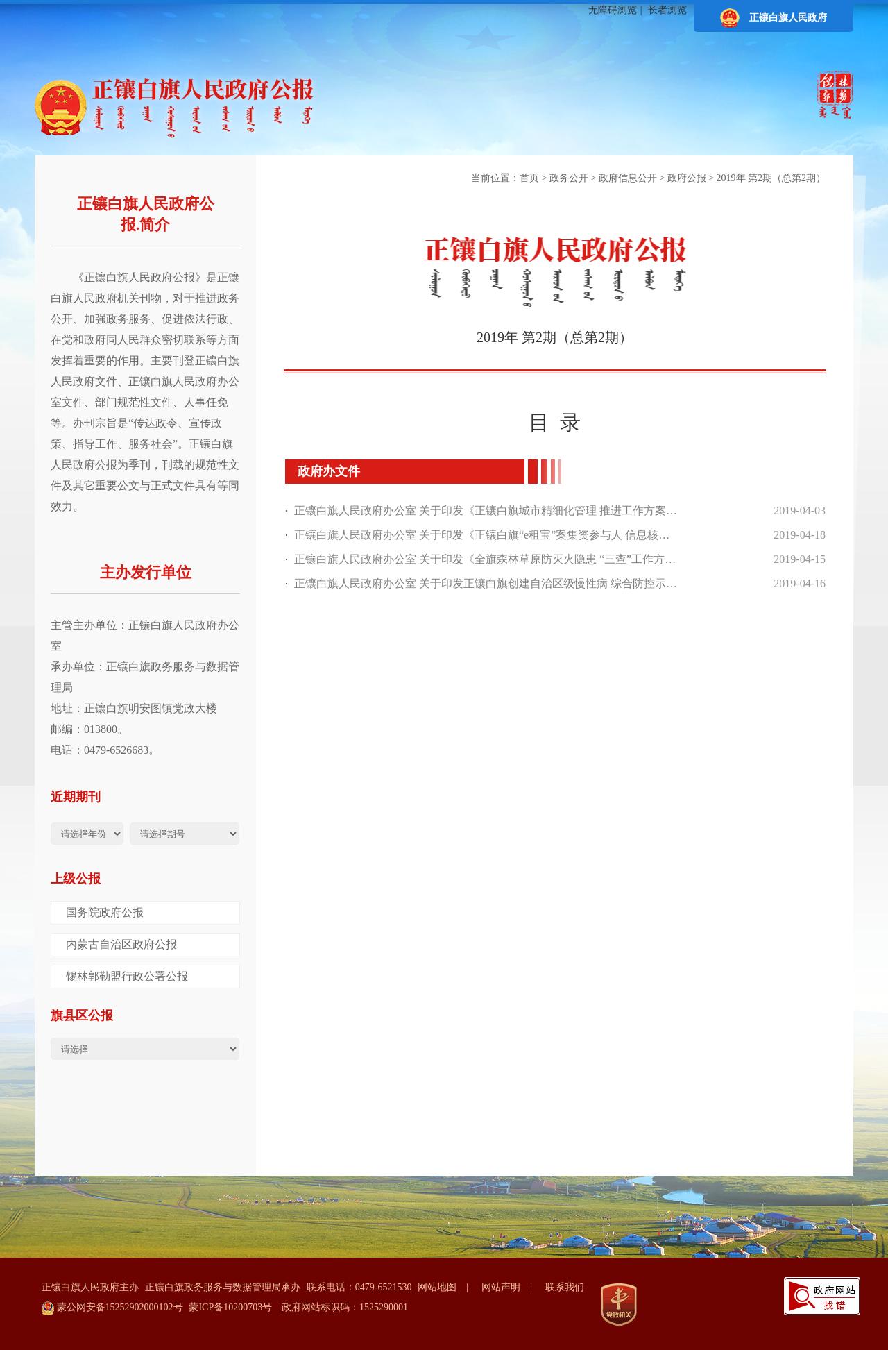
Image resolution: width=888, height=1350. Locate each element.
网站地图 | (448, 1287)
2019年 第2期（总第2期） (771, 178)
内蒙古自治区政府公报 (121, 944)
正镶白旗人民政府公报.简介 (145, 214)
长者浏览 (667, 10)
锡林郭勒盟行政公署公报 (127, 976)
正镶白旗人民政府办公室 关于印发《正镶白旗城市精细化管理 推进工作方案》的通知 (486, 510)
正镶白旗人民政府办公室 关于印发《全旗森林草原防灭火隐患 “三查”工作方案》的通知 (486, 559)
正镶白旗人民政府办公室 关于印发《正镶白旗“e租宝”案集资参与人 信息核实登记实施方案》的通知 (486, 535)
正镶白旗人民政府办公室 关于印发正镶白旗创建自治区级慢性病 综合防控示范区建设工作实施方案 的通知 (486, 583)
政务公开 (568, 178)
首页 (529, 178)
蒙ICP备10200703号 (230, 1307)
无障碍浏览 (612, 10)
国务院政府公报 (105, 912)
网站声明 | (511, 1287)
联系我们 (564, 1287)
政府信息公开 (628, 178)
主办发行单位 (145, 572)
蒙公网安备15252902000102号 (112, 1308)
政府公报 (686, 178)
